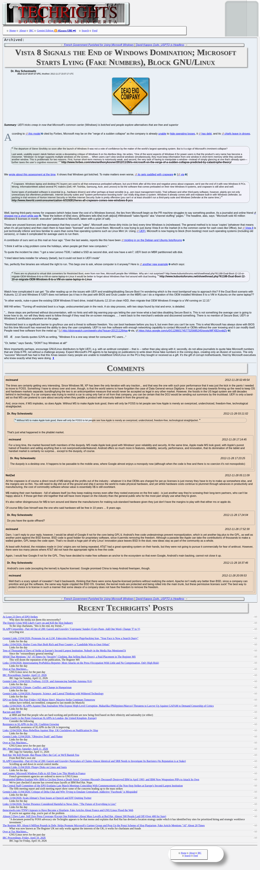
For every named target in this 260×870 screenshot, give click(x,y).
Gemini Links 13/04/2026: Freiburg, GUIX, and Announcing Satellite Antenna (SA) (47, 682)
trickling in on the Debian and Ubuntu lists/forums (153, 241)
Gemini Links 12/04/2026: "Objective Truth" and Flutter (33, 737)
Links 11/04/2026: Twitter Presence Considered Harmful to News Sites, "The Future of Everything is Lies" (59, 804)
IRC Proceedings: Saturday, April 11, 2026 (25, 749)
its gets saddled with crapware (155, 175)
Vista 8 (249, 228)
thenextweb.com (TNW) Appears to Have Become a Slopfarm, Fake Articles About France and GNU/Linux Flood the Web (68, 811)
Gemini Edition (45, 30)
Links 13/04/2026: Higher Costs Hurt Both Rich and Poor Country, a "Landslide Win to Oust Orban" (56, 645)
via (182, 175)
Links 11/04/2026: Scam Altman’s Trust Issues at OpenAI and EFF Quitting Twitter (47, 798)
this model (34, 134)
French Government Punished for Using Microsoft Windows (99, 45)
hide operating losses (182, 134)
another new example (155, 265)
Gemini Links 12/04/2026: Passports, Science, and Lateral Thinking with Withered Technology (53, 694)
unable (162, 134)
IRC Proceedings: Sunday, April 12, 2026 (25, 676)
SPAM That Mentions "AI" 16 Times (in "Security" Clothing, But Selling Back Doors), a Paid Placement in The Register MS (69, 657)
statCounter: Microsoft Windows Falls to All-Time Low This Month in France (44, 774)
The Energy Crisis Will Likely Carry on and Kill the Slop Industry (38, 623)
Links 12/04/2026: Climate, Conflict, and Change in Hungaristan (37, 688)
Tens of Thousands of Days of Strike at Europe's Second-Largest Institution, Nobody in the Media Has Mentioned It (64, 651)
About (22, 30)
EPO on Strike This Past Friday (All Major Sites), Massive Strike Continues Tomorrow (49, 700)
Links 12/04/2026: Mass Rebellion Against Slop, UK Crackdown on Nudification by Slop (50, 731)
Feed (94, 30)
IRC (31, 30)
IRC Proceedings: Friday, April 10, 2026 (24, 838)
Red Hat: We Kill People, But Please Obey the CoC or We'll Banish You (41, 755)
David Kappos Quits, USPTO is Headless (160, 45)
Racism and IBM (12, 712)
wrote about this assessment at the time (32, 175)
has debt (206, 134)
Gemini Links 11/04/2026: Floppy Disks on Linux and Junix (35, 768)
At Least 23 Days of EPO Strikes (20, 617)
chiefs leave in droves (237, 134)
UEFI (142, 231)
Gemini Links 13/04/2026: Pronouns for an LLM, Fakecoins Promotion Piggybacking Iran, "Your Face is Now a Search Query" (70, 639)
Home (12, 30)
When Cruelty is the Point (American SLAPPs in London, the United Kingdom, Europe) (50, 719)
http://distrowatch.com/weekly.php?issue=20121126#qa (95, 331)
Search (85, 30)
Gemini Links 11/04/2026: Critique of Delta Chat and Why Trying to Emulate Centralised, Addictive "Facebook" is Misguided (70, 792)
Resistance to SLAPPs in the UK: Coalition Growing (31, 725)
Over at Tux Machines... (15, 669)
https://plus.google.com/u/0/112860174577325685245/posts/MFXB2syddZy (183, 331)
